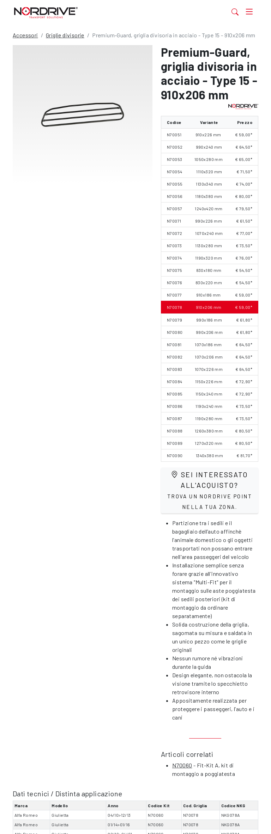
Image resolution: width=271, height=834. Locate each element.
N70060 (182, 765)
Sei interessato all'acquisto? (209, 490)
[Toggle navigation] (249, 12)
